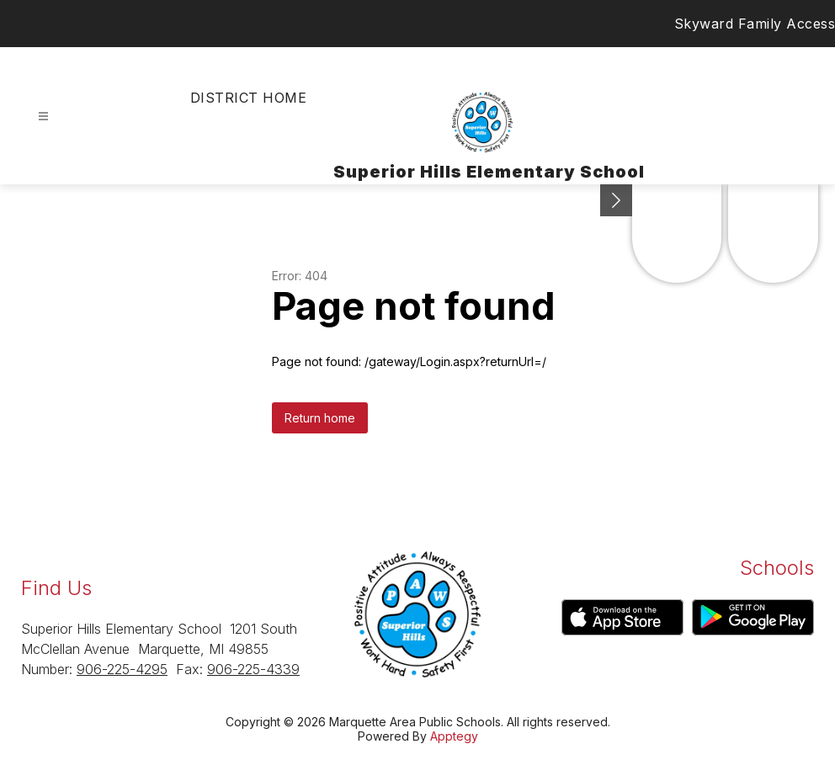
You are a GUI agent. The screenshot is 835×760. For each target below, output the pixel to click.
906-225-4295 (122, 669)
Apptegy (454, 736)
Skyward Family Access (755, 23)
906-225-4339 (253, 669)
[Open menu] (43, 116)
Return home (320, 418)
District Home (248, 97)
